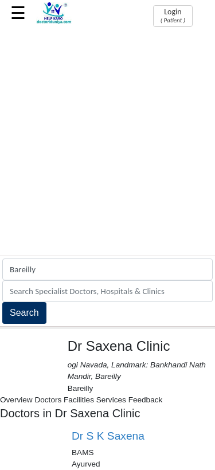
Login (173, 15)
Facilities (79, 399)
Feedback (145, 399)
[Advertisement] (107, 142)
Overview (16, 399)
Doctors (47, 399)
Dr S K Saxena (108, 436)
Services (111, 399)
